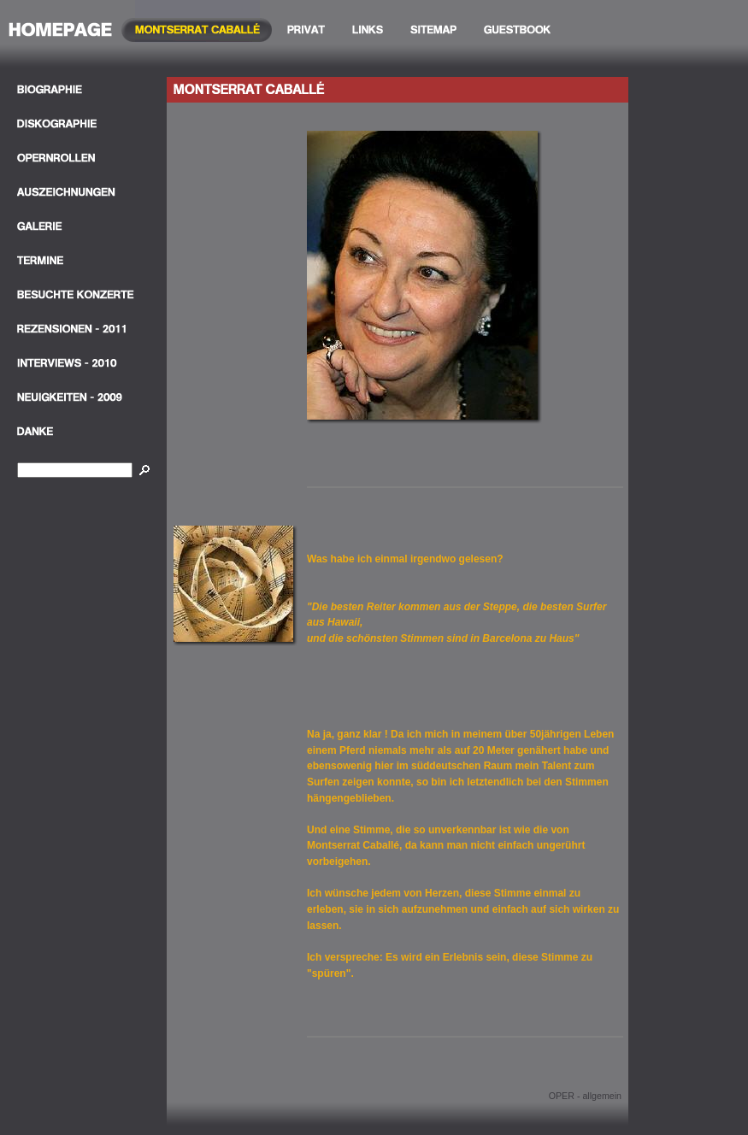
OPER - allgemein (585, 1096)
